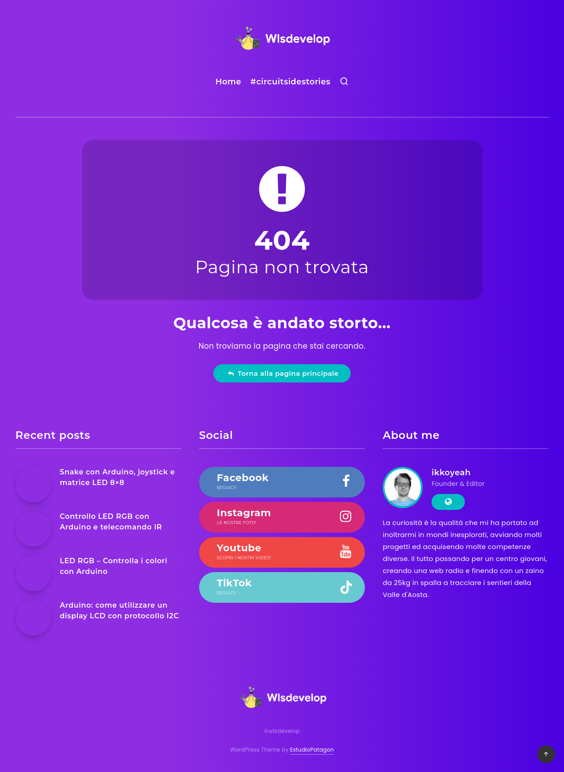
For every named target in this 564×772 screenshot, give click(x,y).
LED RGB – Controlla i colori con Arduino (114, 566)
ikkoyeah (451, 473)
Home (228, 82)
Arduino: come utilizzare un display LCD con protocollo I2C (119, 610)
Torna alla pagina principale (283, 373)
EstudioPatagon (312, 749)
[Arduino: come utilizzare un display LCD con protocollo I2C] (33, 618)
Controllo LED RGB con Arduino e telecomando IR (111, 521)
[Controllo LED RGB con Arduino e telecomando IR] (33, 529)
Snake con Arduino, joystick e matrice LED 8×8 (117, 477)
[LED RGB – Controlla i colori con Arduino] (33, 573)
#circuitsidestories (290, 82)
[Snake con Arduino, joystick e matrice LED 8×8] (33, 484)
